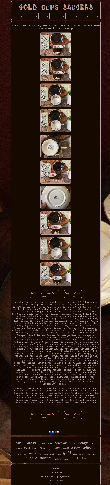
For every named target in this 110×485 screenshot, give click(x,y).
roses (24, 454)
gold (67, 452)
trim (59, 454)
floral (27, 447)
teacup (19, 448)
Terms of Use (55, 480)
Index (56, 468)
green (50, 449)
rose (50, 443)
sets (30, 453)
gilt (95, 448)
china (19, 443)
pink (93, 443)
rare (88, 454)
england (66, 459)
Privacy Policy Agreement (56, 476)
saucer (31, 442)
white (94, 454)
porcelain (61, 443)
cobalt (72, 443)
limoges (75, 447)
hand (34, 448)
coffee (86, 447)
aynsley (52, 454)
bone (46, 454)
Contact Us (56, 472)
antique (31, 458)
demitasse (61, 447)
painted (42, 443)
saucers (45, 458)
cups (74, 458)
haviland (57, 459)
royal (42, 447)
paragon (81, 454)
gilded (18, 454)
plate (75, 454)
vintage (83, 443)
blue (83, 458)
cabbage (38, 454)
